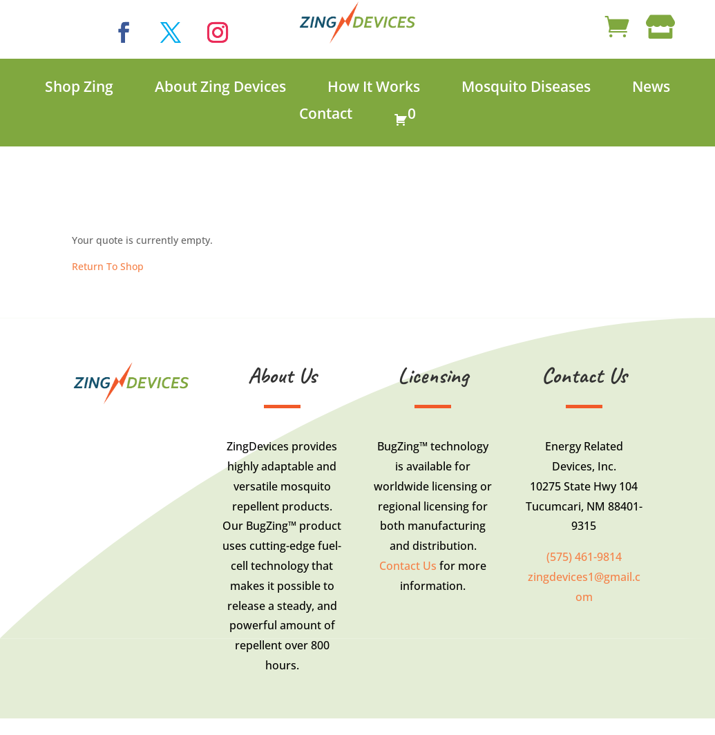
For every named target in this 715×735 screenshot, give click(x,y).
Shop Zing (79, 87)
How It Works (373, 87)
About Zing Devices (220, 87)
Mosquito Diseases (526, 87)
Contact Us (408, 565)
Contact (325, 114)
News (651, 87)
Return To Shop (108, 266)
